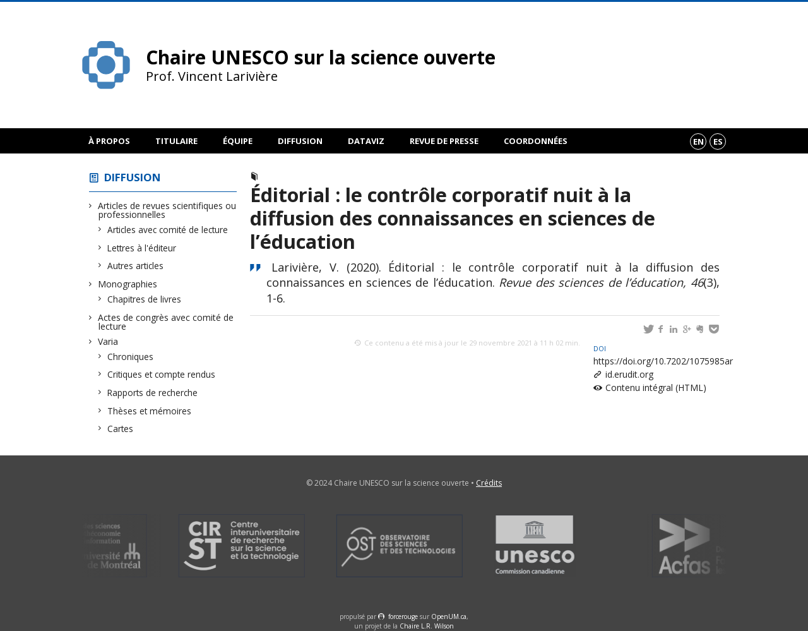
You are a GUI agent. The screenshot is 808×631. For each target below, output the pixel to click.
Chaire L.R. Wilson (427, 626)
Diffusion (300, 141)
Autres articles (135, 266)
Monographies (127, 284)
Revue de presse (444, 141)
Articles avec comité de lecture (168, 230)
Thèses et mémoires (149, 411)
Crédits (489, 483)
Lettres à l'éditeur (142, 248)
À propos (109, 141)
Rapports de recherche (153, 393)
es (718, 141)
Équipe (237, 141)
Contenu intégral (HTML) (655, 388)
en (698, 141)
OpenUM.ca (448, 616)
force (403, 616)
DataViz (366, 141)
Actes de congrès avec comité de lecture (166, 321)
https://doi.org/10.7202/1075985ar (663, 355)
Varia (108, 341)
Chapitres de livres (144, 299)
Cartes (120, 429)
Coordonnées (535, 141)
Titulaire (176, 141)
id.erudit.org (629, 374)
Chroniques (130, 357)
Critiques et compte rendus (161, 374)
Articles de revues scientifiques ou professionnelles (167, 210)
